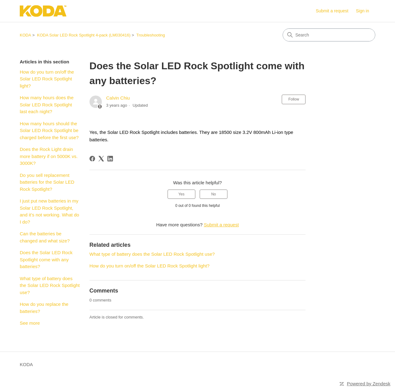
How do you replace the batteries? (44, 307)
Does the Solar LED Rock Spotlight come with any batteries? (46, 259)
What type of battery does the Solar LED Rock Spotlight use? (50, 285)
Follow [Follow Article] (293, 99)
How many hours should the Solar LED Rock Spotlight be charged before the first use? (49, 130)
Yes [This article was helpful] (181, 194)
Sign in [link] (362, 10)
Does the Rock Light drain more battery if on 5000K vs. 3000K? (49, 156)
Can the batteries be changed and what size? (45, 237)
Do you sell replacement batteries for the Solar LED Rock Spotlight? (47, 182)
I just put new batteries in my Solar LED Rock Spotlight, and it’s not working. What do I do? (49, 211)
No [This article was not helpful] (213, 194)
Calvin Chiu (118, 97)
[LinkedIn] (110, 158)
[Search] (329, 35)
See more (30, 323)
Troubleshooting (150, 35)
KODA (25, 35)
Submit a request (332, 10)
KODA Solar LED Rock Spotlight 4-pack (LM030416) (84, 35)
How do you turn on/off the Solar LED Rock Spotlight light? (47, 78)
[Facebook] (92, 158)
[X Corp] (101, 158)
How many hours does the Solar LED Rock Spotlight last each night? (46, 104)
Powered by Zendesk (368, 383)
